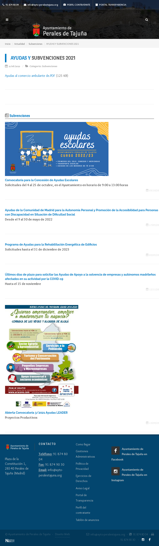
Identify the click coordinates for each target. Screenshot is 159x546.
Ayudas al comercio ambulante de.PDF (30, 76)
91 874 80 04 (10, 4)
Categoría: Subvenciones (43, 66)
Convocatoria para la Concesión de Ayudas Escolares (41, 180)
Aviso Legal (82, 488)
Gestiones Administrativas (85, 453)
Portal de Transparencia (84, 497)
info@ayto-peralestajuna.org (41, 4)
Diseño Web (62, 534)
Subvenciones (35, 43)
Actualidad (19, 43)
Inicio (7, 43)
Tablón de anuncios (87, 520)
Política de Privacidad (82, 466)
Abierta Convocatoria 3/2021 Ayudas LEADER (36, 412)
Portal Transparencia (110, 4)
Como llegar (83, 444)
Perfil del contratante (83, 510)
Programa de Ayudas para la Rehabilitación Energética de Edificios (51, 244)
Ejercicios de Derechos (83, 478)
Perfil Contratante (76, 4)
